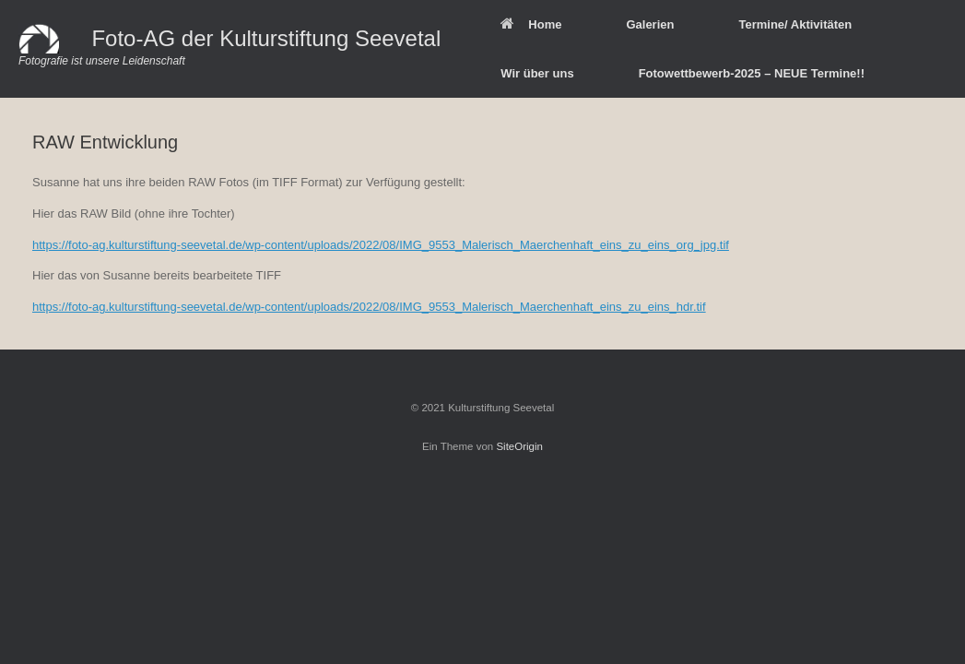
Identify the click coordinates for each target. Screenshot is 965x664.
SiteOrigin (519, 446)
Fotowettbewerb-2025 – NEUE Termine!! (752, 73)
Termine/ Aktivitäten (795, 24)
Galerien (650, 24)
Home (530, 24)
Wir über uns (536, 73)
